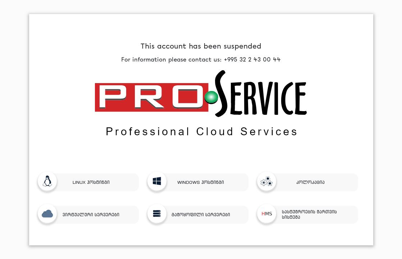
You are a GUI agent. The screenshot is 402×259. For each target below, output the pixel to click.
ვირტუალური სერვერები (82, 215)
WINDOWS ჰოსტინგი (188, 182)
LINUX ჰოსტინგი (77, 182)
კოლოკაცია (294, 182)
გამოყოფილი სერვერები (191, 215)
